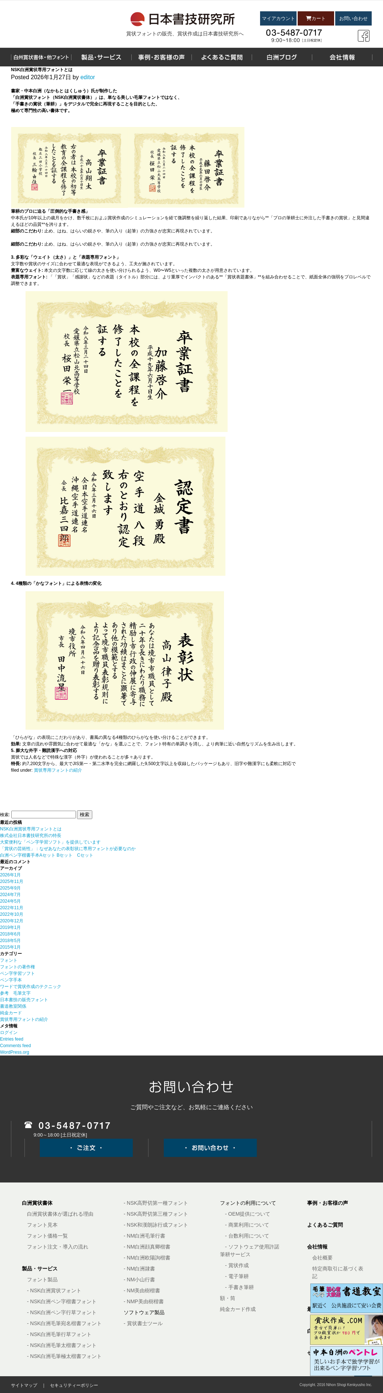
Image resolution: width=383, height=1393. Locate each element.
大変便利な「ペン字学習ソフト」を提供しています (50, 842)
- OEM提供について (247, 1214)
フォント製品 (42, 1279)
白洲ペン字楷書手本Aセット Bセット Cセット (46, 855)
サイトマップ (24, 1385)
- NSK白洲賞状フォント (54, 1290)
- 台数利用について (247, 1236)
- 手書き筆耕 (239, 1287)
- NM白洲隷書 (139, 1269)
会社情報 (317, 1247)
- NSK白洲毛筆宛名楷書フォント (64, 1323)
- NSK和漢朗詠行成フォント (156, 1225)
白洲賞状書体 (37, 1203)
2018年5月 (10, 940)
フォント (9, 960)
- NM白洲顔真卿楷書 (147, 1247)
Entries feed (11, 1039)
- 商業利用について (247, 1225)
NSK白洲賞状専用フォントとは (31, 828)
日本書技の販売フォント (24, 999)
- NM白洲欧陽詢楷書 (147, 1258)
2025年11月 (11, 881)
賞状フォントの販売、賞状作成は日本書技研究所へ (185, 33)
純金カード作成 (238, 1309)
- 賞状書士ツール (143, 1323)
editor (87, 77)
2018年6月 (10, 934)
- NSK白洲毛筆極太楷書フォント (64, 1356)
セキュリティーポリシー (74, 1385)
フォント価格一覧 (47, 1236)
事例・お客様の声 (327, 1203)
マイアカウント (278, 18)
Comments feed (15, 1045)
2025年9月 (10, 888)
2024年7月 (10, 894)
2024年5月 (10, 901)
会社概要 (322, 1258)
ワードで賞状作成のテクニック (30, 986)
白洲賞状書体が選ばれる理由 (60, 1214)
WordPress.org (14, 1052)
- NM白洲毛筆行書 (144, 1236)
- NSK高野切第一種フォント (156, 1203)
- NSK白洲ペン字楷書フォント (62, 1301)
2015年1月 (10, 947)
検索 (84, 814)
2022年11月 (11, 907)
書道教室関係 (13, 1006)
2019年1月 (10, 927)
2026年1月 (10, 874)
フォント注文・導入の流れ (57, 1247)
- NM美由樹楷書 (142, 1290)
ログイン (9, 1032)
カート (316, 18)
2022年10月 (11, 914)
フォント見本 (42, 1225)
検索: (5, 814)
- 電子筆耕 (237, 1276)
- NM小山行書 (139, 1279)
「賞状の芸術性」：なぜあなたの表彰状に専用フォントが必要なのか (68, 848)
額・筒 (227, 1298)
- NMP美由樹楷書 (144, 1301)
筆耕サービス (235, 1254)
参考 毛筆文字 (15, 993)
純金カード (11, 1012)
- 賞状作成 (237, 1265)
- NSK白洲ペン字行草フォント (62, 1312)
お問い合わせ (353, 18)
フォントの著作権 (17, 966)
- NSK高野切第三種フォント (156, 1214)
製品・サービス (40, 1269)
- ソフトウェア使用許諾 (252, 1247)
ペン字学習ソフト (17, 973)
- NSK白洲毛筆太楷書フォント (62, 1345)
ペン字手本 (11, 980)
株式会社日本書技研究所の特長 (30, 835)
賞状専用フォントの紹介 (58, 770)
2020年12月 (11, 920)
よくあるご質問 (325, 1225)
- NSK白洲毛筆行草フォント (59, 1334)
